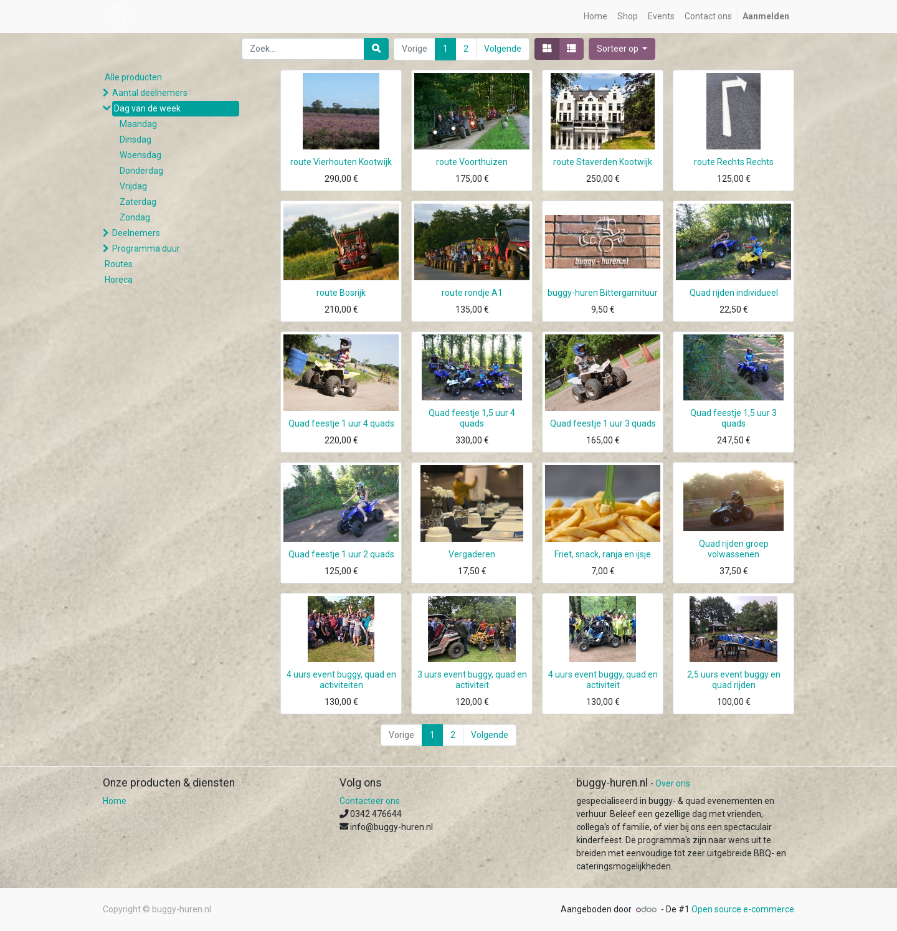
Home (114, 801)
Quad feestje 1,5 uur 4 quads (472, 418)
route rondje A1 (472, 293)
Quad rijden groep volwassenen (734, 549)
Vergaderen (471, 554)
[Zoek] (376, 49)
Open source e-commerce (742, 909)
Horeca (119, 280)
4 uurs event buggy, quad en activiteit (603, 679)
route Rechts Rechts (734, 162)
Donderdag (141, 171)
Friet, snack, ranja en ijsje (602, 554)
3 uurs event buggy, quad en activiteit (472, 679)
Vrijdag (133, 186)
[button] (622, 49)
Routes (119, 264)
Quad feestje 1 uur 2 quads (341, 554)
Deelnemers (136, 233)
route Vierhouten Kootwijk (341, 162)
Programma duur (146, 248)
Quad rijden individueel (734, 293)
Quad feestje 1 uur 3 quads (603, 423)
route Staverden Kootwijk (602, 162)
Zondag (135, 217)
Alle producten (133, 77)
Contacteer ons (369, 801)
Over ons (672, 783)
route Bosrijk (341, 293)
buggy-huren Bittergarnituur (603, 293)
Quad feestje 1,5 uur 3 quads (733, 418)
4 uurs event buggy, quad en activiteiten (341, 679)
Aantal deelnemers (149, 93)
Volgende (502, 49)
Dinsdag (135, 139)
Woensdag (140, 155)
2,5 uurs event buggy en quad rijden (734, 679)
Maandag (138, 124)
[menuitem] (595, 16)
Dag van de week (147, 108)
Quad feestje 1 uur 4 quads (341, 423)
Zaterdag (138, 202)
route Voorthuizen (472, 162)
